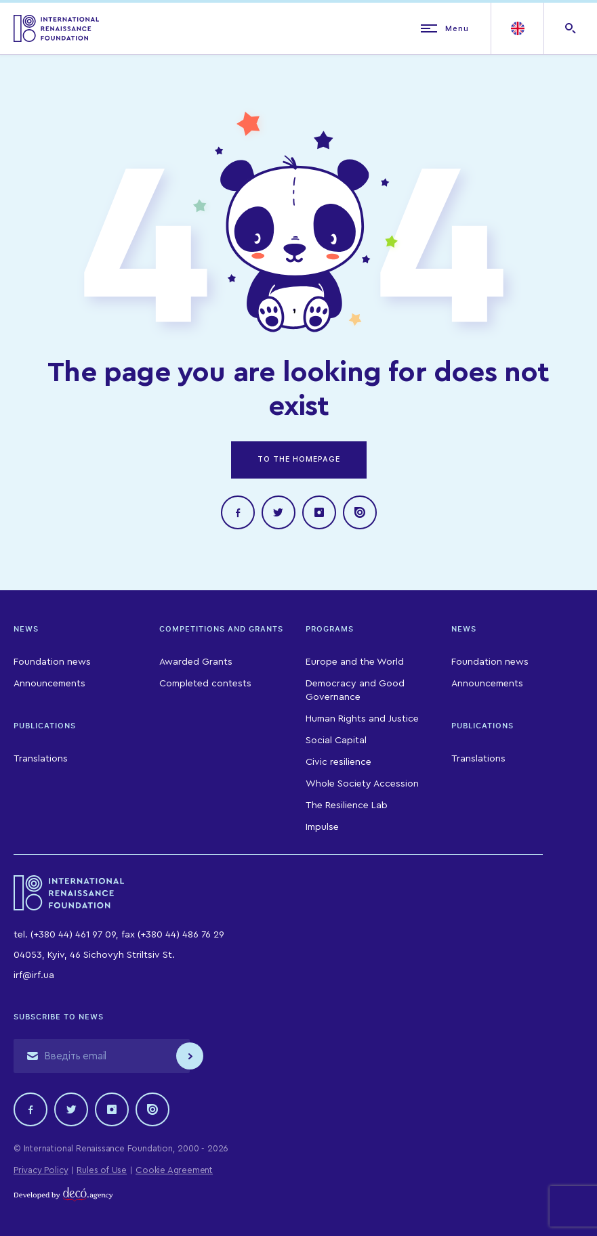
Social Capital (336, 740)
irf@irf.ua (34, 975)
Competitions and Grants (221, 629)
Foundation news (52, 662)
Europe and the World (355, 662)
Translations (41, 759)
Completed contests (205, 683)
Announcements (49, 683)
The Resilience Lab (347, 805)
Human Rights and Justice (362, 719)
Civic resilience (338, 762)
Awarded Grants (195, 662)
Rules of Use (102, 1170)
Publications (45, 725)
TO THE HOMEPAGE (299, 459)
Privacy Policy (41, 1170)
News (26, 629)
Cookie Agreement (174, 1170)
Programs (330, 629)
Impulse (322, 827)
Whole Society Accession (362, 784)
